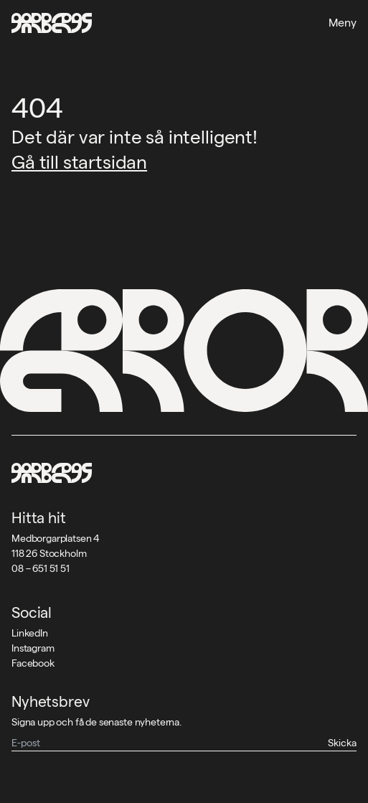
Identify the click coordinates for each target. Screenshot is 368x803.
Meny (343, 23)
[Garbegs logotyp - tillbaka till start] (51, 23)
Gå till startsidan (79, 161)
